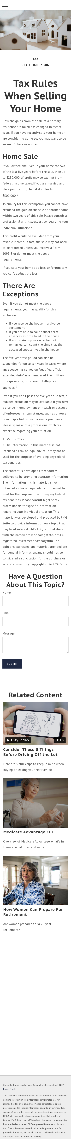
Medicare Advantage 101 (28, 832)
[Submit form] (12, 664)
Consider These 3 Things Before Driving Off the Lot (30, 752)
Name (6, 592)
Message (8, 633)
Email (6, 613)
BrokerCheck (9, 1089)
